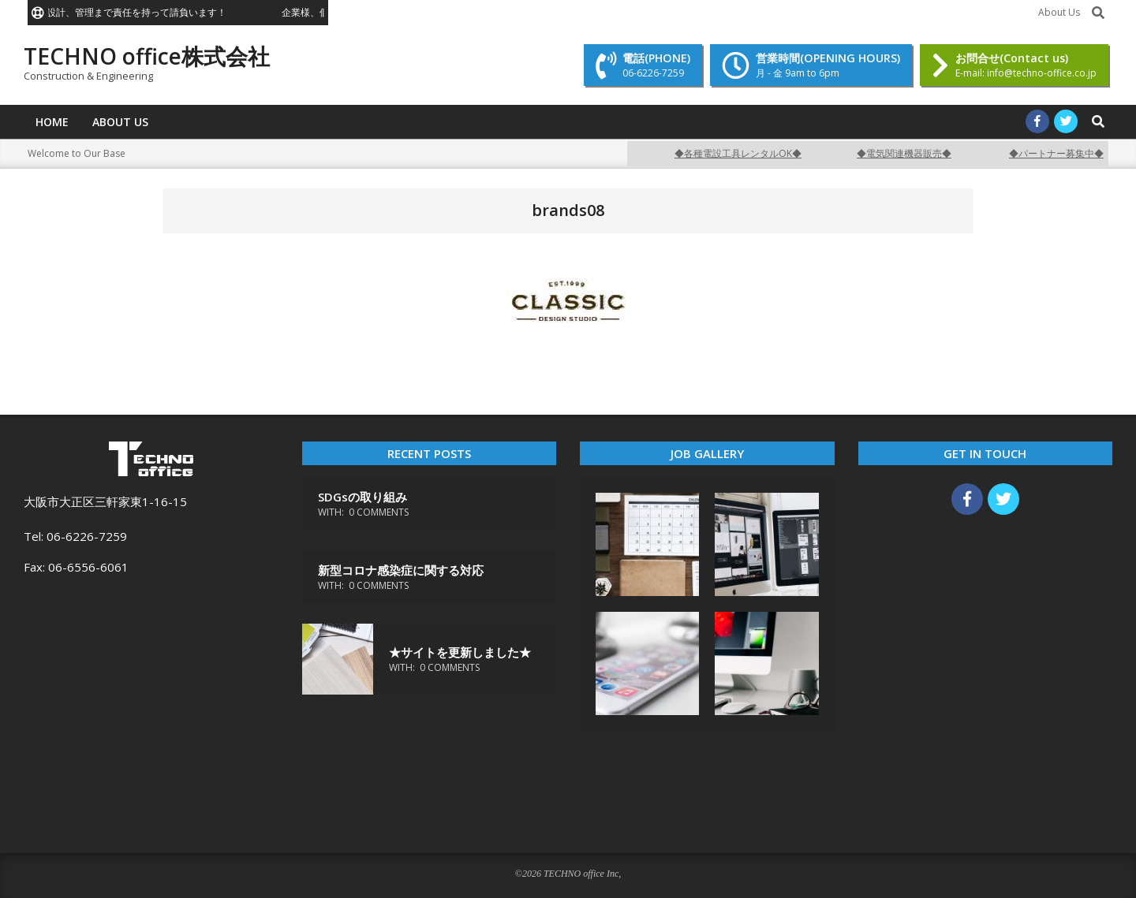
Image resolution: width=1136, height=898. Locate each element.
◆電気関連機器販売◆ (913, 153)
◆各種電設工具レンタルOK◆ (747, 153)
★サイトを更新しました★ (460, 652)
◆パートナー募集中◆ (1065, 153)
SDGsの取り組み (362, 497)
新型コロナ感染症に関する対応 (401, 570)
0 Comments (379, 512)
